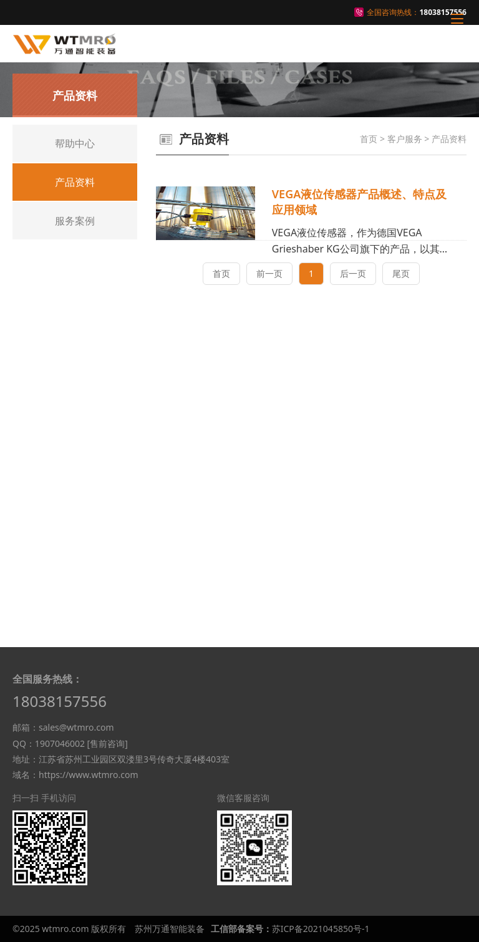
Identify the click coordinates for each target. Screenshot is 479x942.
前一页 (269, 273)
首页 (368, 139)
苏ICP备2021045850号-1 (321, 929)
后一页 (353, 273)
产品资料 (449, 139)
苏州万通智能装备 (170, 929)
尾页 (401, 273)
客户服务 (404, 139)
